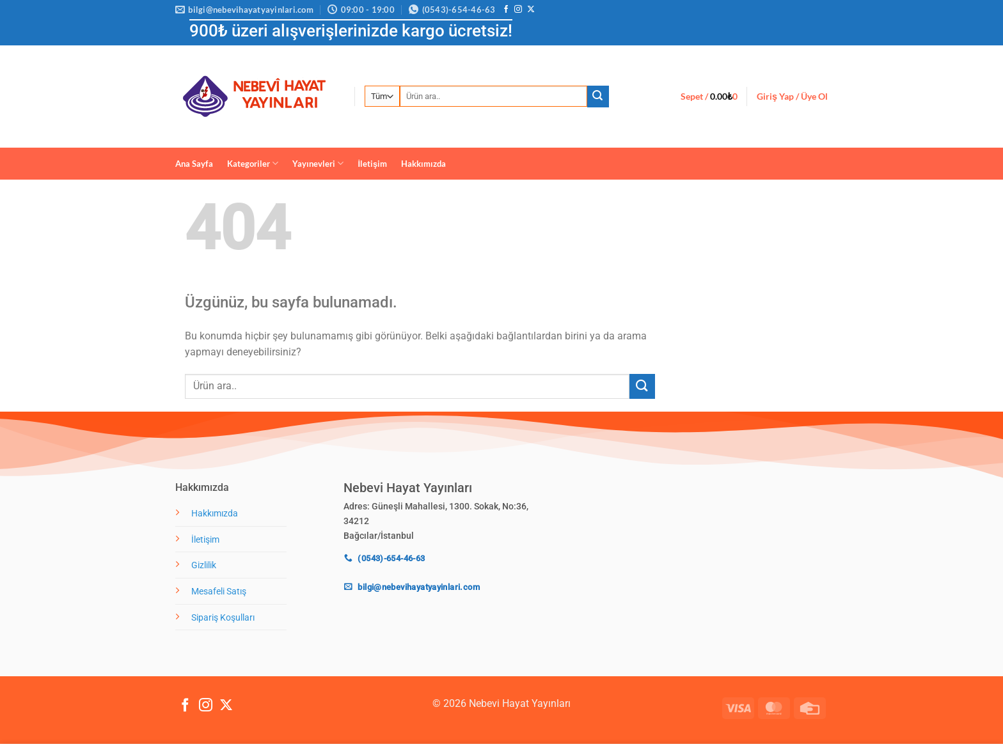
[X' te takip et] (531, 9)
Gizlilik (203, 565)
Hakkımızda (423, 164)
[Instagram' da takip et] (518, 9)
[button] (709, 96)
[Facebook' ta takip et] (506, 9)
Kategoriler (252, 163)
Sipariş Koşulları (223, 617)
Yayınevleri (318, 163)
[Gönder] (598, 96)
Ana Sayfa (194, 164)
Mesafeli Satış (218, 591)
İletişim (372, 164)
